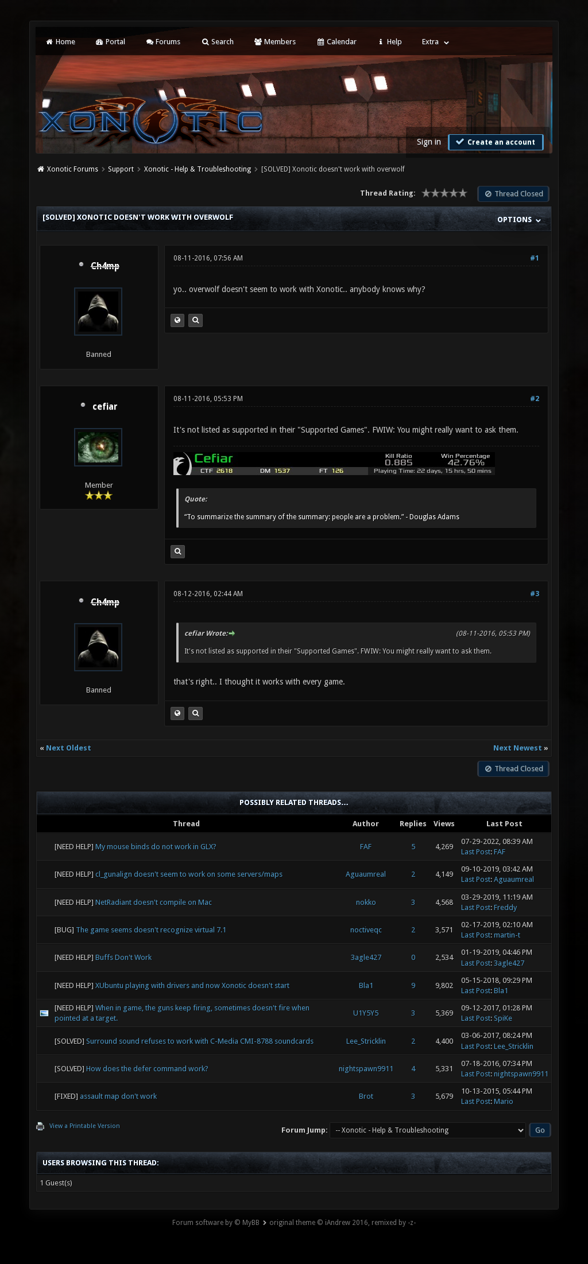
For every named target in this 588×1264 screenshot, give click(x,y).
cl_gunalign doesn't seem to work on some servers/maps (189, 874)
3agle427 (366, 957)
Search (216, 41)
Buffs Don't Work (123, 957)
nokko (366, 902)
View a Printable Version (84, 1126)
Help (389, 41)
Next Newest (517, 748)
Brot (366, 1096)
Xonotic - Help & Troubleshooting (197, 169)
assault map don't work (118, 1096)
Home (60, 41)
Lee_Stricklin (366, 1041)
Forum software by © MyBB (216, 1223)
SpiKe (503, 1018)
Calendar (336, 41)
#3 (534, 594)
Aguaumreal (366, 874)
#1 (534, 258)
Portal (110, 41)
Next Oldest (68, 748)
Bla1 (366, 985)
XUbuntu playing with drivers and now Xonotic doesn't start (192, 985)
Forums (162, 41)
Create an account (494, 141)
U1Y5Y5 (365, 1013)
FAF (366, 846)
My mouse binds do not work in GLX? (155, 846)
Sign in (429, 141)
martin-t (507, 935)
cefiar (105, 407)
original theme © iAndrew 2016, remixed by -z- (342, 1223)
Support (121, 169)
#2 (534, 399)
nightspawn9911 (366, 1068)
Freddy (505, 907)
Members (275, 41)
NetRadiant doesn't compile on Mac (153, 902)
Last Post (475, 851)
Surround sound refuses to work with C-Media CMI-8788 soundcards (200, 1041)
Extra (430, 41)
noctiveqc (366, 929)
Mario (503, 1101)
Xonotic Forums (72, 169)
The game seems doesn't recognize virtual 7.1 (151, 929)
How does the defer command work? (147, 1068)
